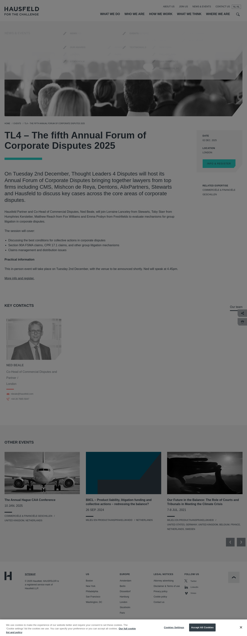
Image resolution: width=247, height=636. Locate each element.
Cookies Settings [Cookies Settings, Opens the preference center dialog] (174, 630)
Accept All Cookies (202, 630)
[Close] (241, 630)
